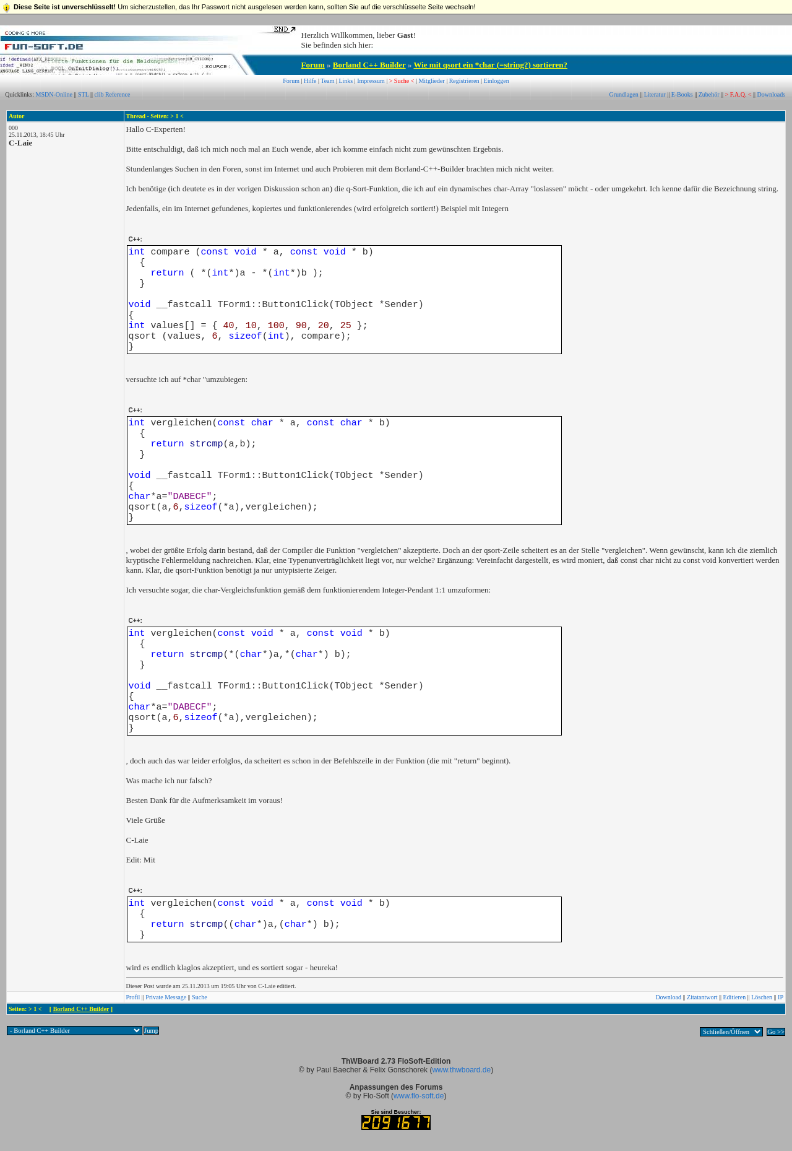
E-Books (682, 94)
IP (780, 997)
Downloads (771, 94)
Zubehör (709, 94)
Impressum (370, 80)
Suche (199, 997)
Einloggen (496, 80)
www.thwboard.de (461, 1070)
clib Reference (112, 94)
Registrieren (464, 80)
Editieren (734, 997)
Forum (313, 64)
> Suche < (402, 80)
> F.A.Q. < (738, 94)
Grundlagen (623, 94)
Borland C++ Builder (369, 64)
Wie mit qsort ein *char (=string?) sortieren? (490, 64)
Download (668, 997)
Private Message (165, 997)
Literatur (655, 94)
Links (345, 80)
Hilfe (310, 80)
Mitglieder (431, 80)
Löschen (761, 997)
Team (327, 80)
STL (83, 94)
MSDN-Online (54, 94)
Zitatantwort (702, 997)
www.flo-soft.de (419, 1096)
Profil (133, 997)
